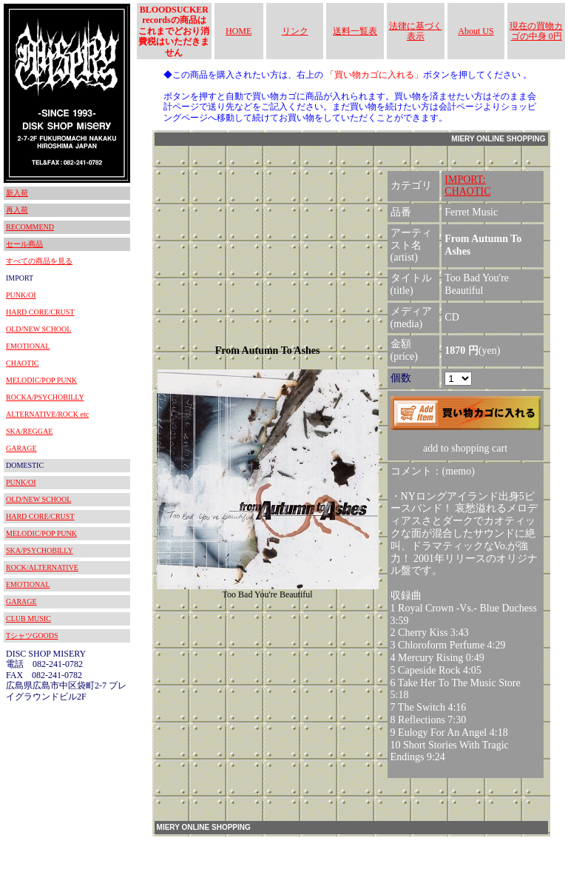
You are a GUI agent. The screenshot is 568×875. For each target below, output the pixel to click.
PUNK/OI (21, 295)
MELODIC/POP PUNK (41, 380)
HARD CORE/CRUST (40, 312)
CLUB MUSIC (28, 618)
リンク (295, 31)
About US (475, 31)
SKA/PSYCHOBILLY (39, 550)
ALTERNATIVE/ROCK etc (47, 414)
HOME (238, 31)
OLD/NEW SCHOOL (38, 329)
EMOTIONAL (28, 346)
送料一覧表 (355, 31)
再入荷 (17, 210)
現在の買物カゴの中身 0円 (536, 31)
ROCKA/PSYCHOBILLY (45, 397)
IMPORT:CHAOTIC (467, 186)
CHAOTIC (22, 363)
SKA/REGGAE (29, 431)
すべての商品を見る (39, 261)
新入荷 (17, 193)
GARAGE (21, 448)
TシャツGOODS (32, 635)
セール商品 (24, 244)
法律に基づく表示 (415, 31)
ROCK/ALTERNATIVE (42, 567)
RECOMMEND (30, 227)
